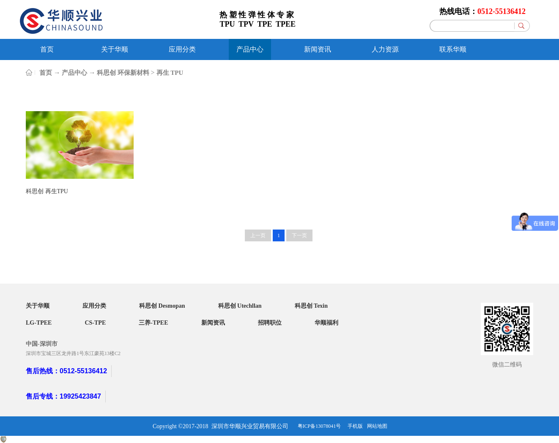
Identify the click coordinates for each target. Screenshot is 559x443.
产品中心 (74, 72)
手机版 (354, 426)
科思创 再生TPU (47, 191)
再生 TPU (170, 72)
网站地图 (377, 426)
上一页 (258, 235)
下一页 (299, 235)
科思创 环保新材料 (123, 72)
